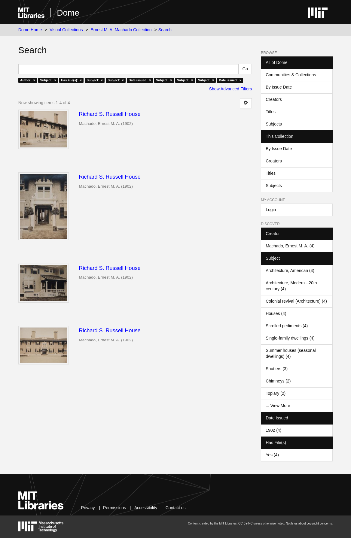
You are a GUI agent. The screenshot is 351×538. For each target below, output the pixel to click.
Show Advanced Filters (230, 88)
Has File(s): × (71, 80)
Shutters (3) (277, 368)
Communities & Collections (291, 74)
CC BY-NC (245, 523)
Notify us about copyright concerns (309, 523)
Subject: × (48, 80)
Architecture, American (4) (290, 270)
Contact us (176, 507)
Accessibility (145, 507)
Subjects (274, 124)
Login (271, 209)
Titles (271, 111)
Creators (274, 99)
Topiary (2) (275, 393)
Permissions (114, 507)
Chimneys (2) (278, 381)
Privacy (88, 507)
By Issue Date (279, 87)
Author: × (27, 80)
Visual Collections (66, 29)
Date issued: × (140, 80)
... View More (278, 405)
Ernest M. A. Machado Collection (121, 29)
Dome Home (30, 29)
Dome (68, 12)
